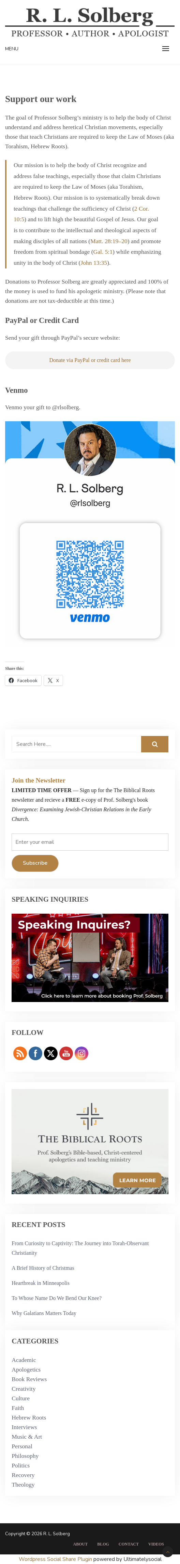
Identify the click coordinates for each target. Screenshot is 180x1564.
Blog (103, 1544)
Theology (23, 1484)
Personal (22, 1446)
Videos (156, 1544)
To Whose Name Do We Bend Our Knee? (57, 1298)
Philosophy (25, 1455)
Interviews (24, 1427)
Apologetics (26, 1369)
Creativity (23, 1388)
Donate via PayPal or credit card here (90, 360)
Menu (11, 49)
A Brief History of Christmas (43, 1268)
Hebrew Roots (29, 1417)
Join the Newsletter (38, 780)
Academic (24, 1359)
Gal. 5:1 (103, 251)
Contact (129, 1544)
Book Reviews (29, 1379)
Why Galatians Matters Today (44, 1313)
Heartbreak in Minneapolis (41, 1283)
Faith (18, 1407)
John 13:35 (93, 262)
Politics (21, 1465)
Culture (21, 1398)
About (80, 1544)
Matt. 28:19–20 (108, 241)
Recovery (23, 1475)
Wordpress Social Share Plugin (56, 1559)
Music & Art (27, 1436)
